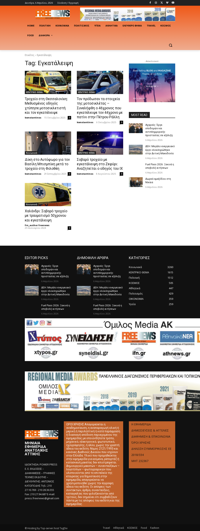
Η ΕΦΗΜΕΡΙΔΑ (141, 419)
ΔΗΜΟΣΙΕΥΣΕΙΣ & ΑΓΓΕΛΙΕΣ (150, 425)
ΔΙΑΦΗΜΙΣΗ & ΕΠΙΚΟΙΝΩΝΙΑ (150, 432)
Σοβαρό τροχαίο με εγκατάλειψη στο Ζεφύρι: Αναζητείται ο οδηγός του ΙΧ (99, 163)
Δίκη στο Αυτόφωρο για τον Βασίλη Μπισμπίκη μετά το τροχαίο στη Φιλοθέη (47, 163)
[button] (170, 45)
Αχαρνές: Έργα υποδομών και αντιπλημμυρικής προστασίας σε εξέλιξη (160, 128)
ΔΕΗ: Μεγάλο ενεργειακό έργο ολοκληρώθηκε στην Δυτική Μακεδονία (159, 146)
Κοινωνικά (31, 152)
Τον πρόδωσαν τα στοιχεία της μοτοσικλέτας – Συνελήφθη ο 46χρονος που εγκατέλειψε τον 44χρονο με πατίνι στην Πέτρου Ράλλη (99, 108)
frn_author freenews (37, 224)
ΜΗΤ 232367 (139, 456)
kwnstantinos (33, 117)
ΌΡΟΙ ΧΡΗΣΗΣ (141, 438)
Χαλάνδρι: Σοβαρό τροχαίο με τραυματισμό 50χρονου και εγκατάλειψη (46, 214)
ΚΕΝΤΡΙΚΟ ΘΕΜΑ (34, 92)
